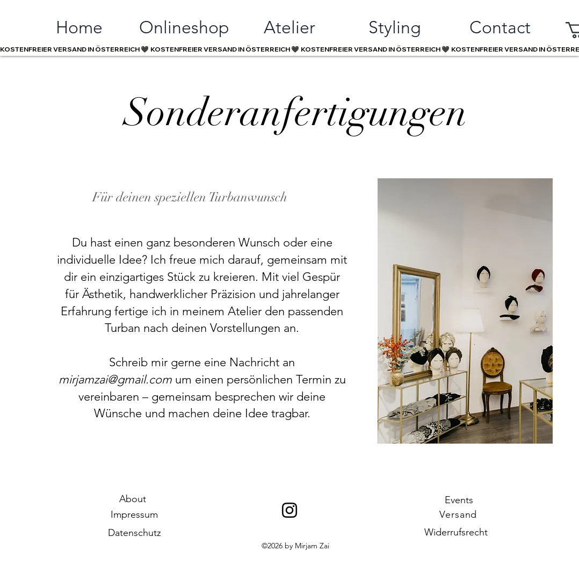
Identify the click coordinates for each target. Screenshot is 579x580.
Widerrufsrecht (456, 532)
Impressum (134, 514)
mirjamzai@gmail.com (115, 379)
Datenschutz (134, 533)
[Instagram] (289, 510)
